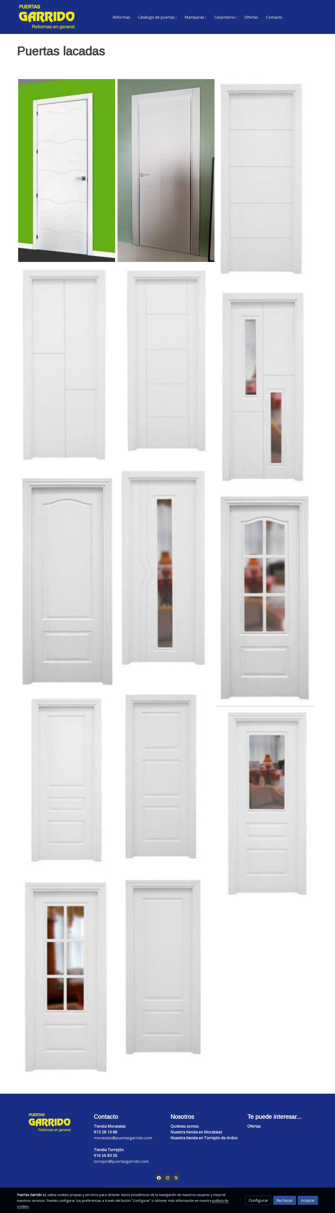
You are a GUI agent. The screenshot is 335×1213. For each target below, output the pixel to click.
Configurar (258, 1200)
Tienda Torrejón (109, 1149)
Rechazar (284, 1200)
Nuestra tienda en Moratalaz (196, 1132)
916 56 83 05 (105, 1155)
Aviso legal (117, 1186)
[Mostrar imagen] (66, 170)
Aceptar (308, 1200)
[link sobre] (52, 1122)
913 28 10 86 (105, 1132)
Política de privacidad (207, 1186)
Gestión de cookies (174, 1186)
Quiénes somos (185, 1126)
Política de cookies (142, 1186)
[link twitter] (176, 1178)
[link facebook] (159, 1178)
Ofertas (254, 1126)
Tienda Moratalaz (110, 1126)
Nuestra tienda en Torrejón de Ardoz (204, 1137)
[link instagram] (167, 1178)
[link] (47, 17)
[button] (157, 17)
